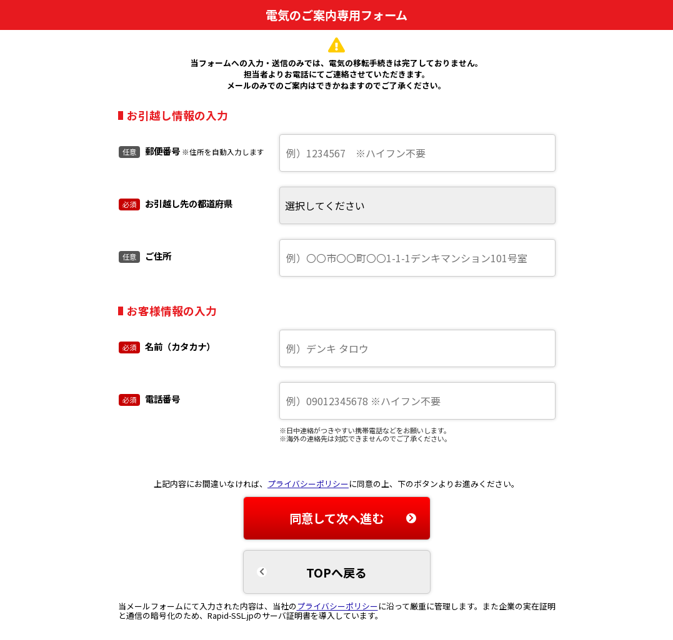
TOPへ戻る (336, 572)
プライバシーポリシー (308, 484)
